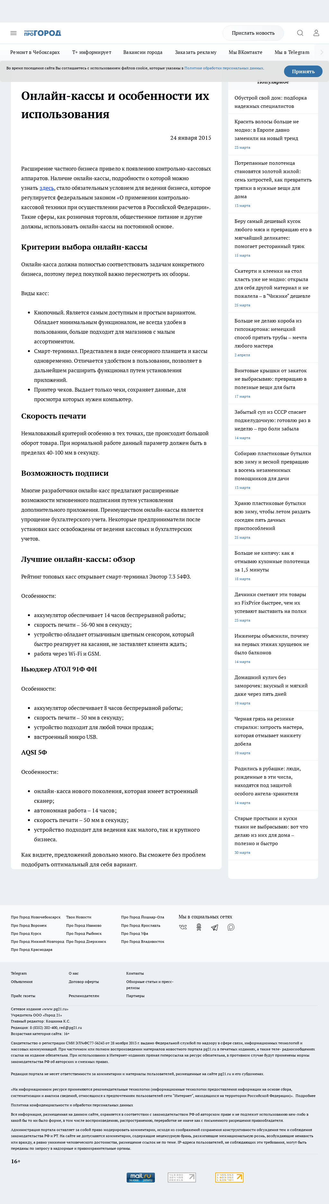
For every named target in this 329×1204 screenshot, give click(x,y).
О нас (74, 973)
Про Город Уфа (134, 933)
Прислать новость (253, 33)
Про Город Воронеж (29, 925)
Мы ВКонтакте (245, 52)
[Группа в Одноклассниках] (199, 927)
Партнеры (135, 995)
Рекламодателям (84, 995)
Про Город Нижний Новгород (37, 941)
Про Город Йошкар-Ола (142, 917)
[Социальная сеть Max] (231, 927)
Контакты (135, 973)
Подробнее (306, 1095)
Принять (303, 71)
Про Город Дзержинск (86, 941)
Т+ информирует (91, 52)
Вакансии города (143, 52)
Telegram (19, 973)
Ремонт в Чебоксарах (35, 52)
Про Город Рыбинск (84, 933)
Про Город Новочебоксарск (35, 917)
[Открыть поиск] (300, 33)
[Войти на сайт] (316, 33)
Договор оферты (84, 981)
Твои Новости (78, 917)
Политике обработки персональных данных (223, 68)
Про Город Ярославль (140, 925)
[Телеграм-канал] (215, 927)
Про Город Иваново (84, 925)
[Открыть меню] (13, 33)
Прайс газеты (23, 995)
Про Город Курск (26, 933)
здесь (47, 187)
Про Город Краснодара (31, 949)
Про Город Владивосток (142, 941)
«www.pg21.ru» (55, 1008)
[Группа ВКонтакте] (183, 927)
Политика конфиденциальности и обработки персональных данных (72, 1104)
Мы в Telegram (292, 52)
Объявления (21, 981)
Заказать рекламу (196, 52)
